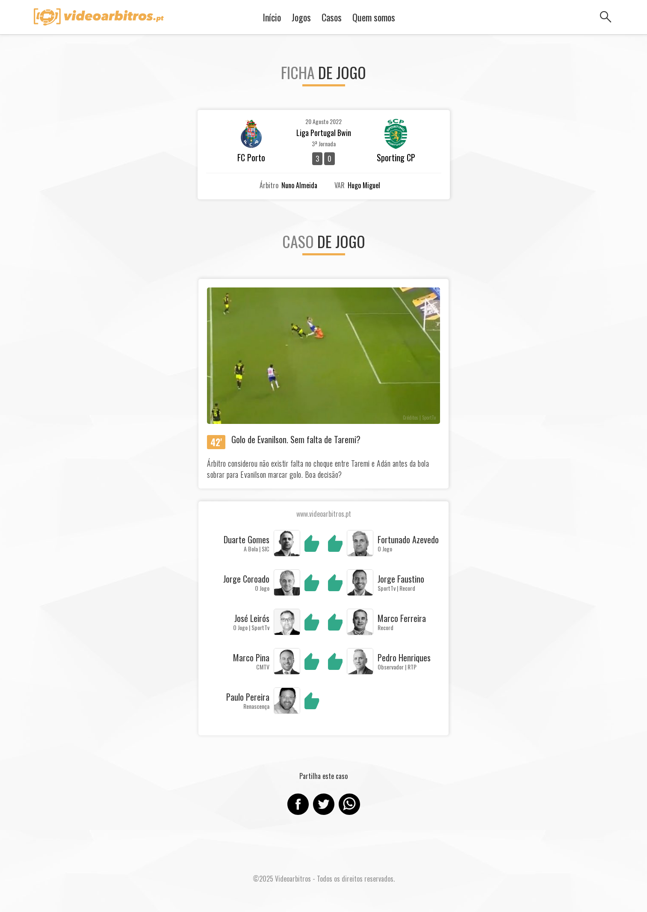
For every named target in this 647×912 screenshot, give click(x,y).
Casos (332, 17)
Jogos (301, 17)
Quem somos (373, 17)
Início (272, 17)
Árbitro (269, 185)
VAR (339, 185)
